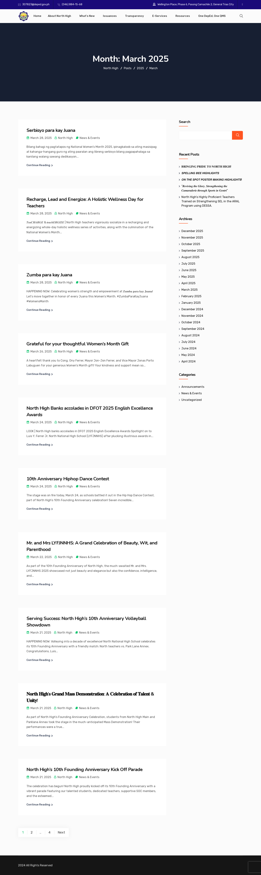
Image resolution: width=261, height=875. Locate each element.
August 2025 (190, 257)
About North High (59, 16)
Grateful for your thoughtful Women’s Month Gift (77, 344)
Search (184, 122)
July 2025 (188, 263)
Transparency (134, 16)
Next (61, 832)
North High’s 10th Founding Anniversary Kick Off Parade (84, 769)
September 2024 (192, 329)
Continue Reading (38, 165)
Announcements (192, 387)
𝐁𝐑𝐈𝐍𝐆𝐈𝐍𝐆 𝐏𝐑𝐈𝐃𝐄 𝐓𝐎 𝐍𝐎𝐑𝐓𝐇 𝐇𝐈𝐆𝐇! (206, 166)
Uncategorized (191, 400)
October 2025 (190, 244)
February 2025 (191, 296)
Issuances (110, 16)
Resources (182, 16)
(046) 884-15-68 (72, 4)
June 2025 (188, 270)
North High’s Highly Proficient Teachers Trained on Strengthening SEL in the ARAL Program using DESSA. (210, 201)
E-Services (159, 16)
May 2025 (188, 276)
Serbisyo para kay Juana (50, 130)
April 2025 (188, 283)
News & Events (90, 138)
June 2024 (188, 348)
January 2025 (191, 302)
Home (37, 16)
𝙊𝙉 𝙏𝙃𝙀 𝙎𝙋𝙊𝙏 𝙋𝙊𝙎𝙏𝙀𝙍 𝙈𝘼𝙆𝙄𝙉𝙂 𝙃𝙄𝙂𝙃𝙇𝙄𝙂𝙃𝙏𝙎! (211, 179)
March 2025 (189, 289)
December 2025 (192, 231)
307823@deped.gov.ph (35, 4)
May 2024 (188, 355)
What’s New (87, 16)
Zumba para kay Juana (49, 275)
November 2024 (192, 316)
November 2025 (192, 237)
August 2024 (190, 335)
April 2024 (188, 361)
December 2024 (192, 309)
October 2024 (190, 322)
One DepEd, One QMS (212, 16)
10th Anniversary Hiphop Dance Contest (67, 479)
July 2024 (188, 342)
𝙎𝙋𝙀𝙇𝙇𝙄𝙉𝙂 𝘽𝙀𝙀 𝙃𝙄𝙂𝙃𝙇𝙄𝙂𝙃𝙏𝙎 (200, 173)
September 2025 (192, 250)
